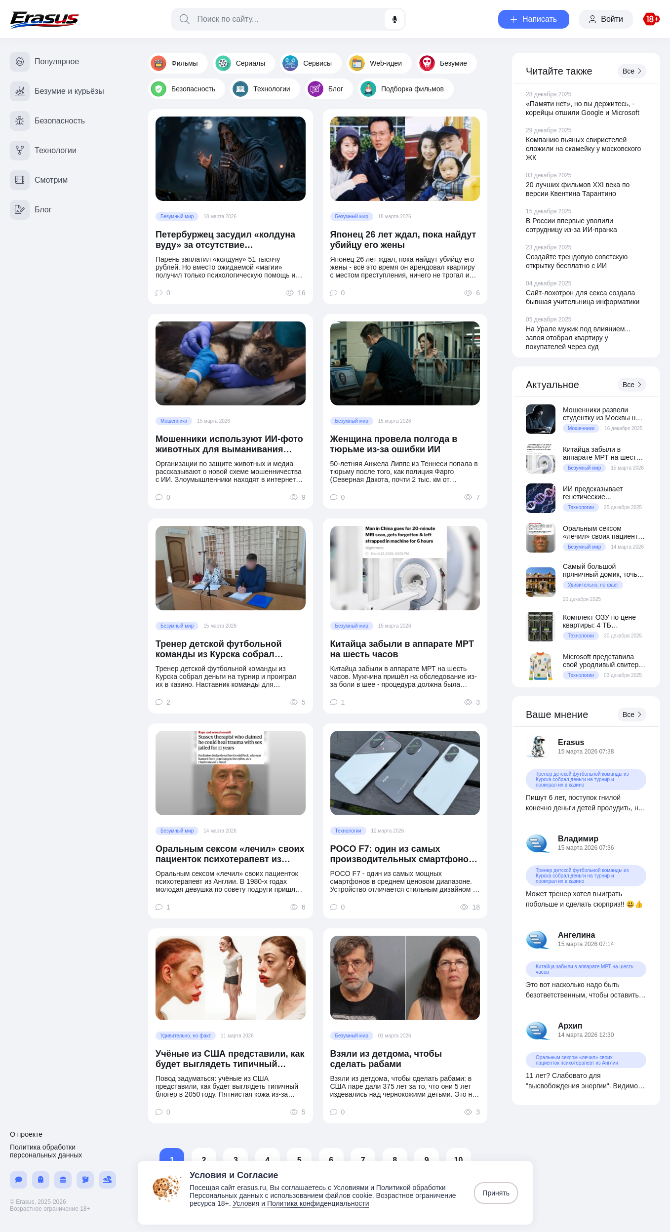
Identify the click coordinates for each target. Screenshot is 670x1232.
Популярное (44, 62)
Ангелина (576, 935)
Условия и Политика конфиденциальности (301, 1203)
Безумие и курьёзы (57, 91)
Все (632, 71)
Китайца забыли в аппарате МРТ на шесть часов (402, 649)
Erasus (571, 742)
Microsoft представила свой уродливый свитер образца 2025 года (600, 661)
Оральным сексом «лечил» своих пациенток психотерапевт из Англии (230, 854)
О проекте (26, 1134)
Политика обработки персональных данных (46, 1151)
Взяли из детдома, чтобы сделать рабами (386, 1059)
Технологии (261, 89)
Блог (325, 89)
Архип (570, 1026)
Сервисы (307, 63)
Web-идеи (375, 63)
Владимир (578, 839)
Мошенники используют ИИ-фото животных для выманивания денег (229, 444)
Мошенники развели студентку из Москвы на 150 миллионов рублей (601, 414)
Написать (534, 19)
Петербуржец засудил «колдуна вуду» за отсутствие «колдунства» (225, 240)
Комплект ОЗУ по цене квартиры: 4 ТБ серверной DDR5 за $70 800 (601, 621)
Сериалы (240, 63)
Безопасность (183, 89)
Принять (496, 1193)
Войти (606, 19)
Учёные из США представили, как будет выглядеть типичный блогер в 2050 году (230, 1059)
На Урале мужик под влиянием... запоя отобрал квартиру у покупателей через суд (578, 338)
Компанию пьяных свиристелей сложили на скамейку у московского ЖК (583, 148)
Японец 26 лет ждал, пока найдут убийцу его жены (403, 240)
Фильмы (174, 63)
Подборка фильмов (402, 89)
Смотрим (39, 180)
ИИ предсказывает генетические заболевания (593, 493)
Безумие (443, 63)
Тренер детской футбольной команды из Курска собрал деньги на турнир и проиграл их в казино (230, 649)
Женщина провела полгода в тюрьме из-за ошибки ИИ (394, 444)
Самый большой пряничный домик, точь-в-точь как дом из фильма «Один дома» (604, 570)
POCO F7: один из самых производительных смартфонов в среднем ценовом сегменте (402, 854)
